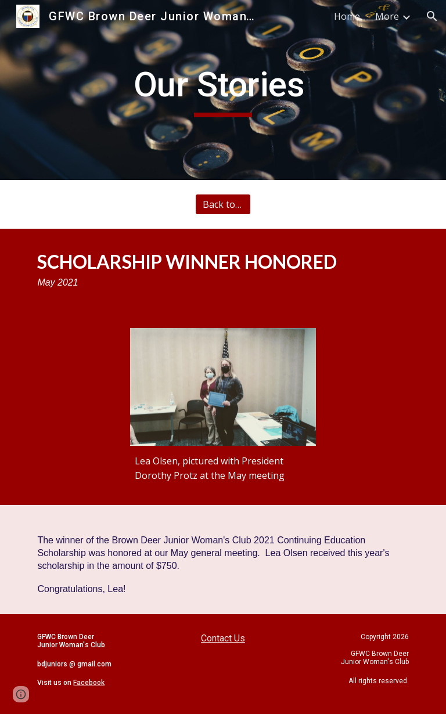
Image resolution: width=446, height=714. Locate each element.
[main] (223, 90)
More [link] (387, 16)
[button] (432, 16)
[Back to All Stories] (223, 204)
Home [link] (347, 16)
